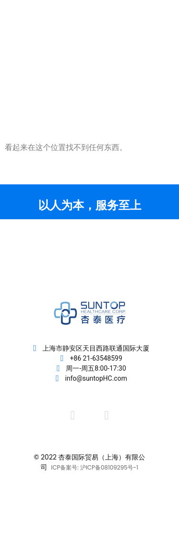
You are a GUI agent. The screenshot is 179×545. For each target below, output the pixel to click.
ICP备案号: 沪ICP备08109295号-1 (94, 467)
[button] (151, 43)
